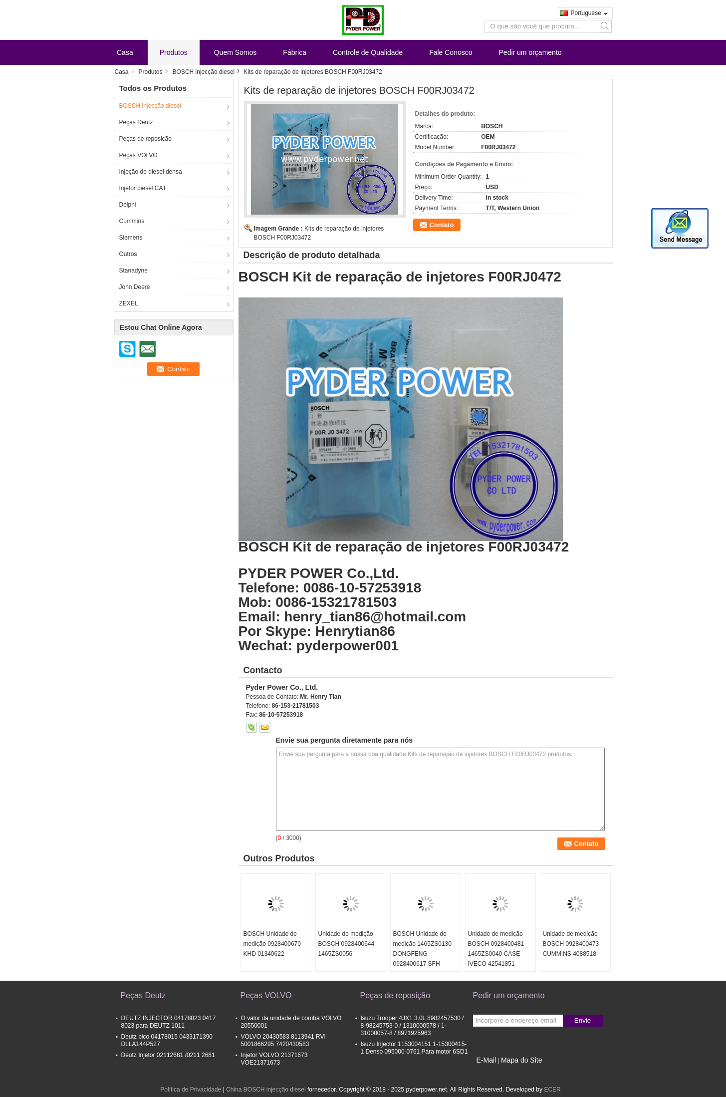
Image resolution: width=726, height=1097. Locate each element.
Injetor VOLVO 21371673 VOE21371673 (274, 1059)
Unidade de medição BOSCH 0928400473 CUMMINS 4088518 (571, 943)
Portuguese (589, 12)
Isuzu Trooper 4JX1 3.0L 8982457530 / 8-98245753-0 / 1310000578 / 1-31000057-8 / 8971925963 (412, 1026)
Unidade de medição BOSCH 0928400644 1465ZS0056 (346, 943)
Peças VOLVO (138, 155)
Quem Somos (235, 52)
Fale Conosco (450, 52)
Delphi (127, 204)
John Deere (134, 286)
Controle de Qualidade (368, 52)
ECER (552, 1089)
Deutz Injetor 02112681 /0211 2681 (168, 1055)
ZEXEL (128, 303)
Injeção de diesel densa (150, 171)
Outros (128, 254)
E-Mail (486, 1060)
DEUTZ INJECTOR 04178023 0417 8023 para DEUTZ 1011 (168, 1022)
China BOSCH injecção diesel (265, 1089)
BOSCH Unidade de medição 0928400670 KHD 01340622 (272, 943)
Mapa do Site (521, 1060)
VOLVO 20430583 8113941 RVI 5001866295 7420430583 (283, 1040)
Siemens (131, 237)
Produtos (174, 52)
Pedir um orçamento (530, 52)
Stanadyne (133, 270)
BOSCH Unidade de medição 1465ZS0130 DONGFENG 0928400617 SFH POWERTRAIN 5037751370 (422, 958)
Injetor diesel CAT (142, 188)
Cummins (132, 221)
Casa (125, 52)
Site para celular (497, 1072)
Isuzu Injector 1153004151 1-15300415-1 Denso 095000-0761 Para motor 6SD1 (414, 1048)
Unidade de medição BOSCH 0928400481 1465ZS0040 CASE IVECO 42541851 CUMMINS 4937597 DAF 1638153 (496, 958)
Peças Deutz (136, 122)
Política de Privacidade (190, 1089)
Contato (442, 225)
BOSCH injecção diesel (204, 71)
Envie (582, 1020)
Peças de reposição (145, 138)
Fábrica (294, 52)
